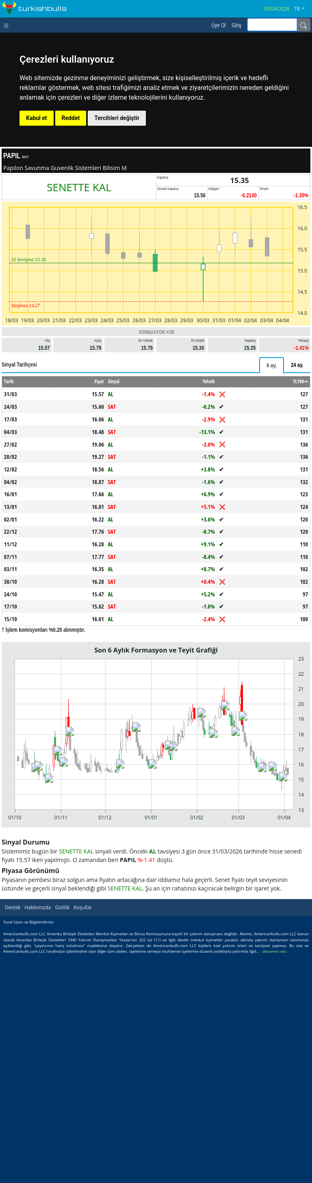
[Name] (303, 24)
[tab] (271, 365)
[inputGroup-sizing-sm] (272, 24)
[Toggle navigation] (8, 25)
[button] (302, 9)
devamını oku (274, 951)
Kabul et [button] (36, 118)
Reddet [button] (71, 118)
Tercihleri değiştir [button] (116, 118)
